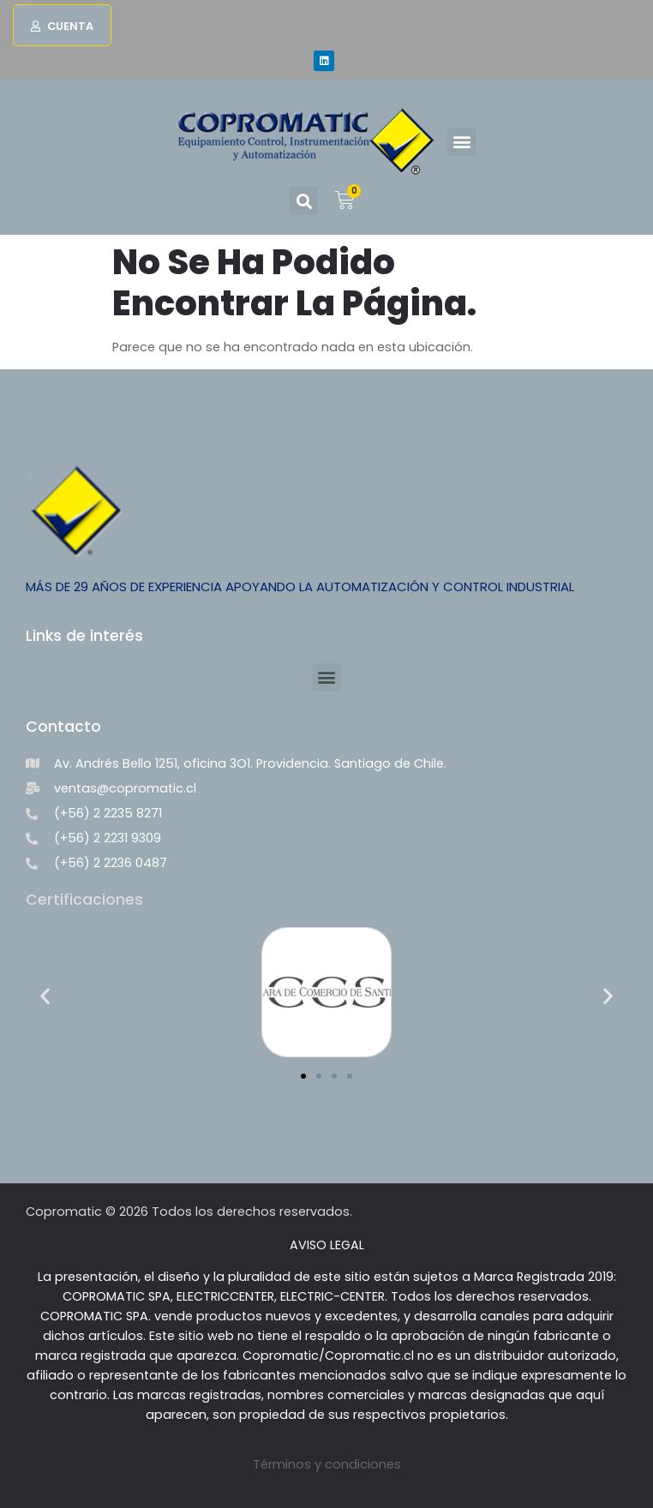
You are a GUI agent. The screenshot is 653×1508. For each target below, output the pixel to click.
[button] (62, 25)
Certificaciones (84, 899)
